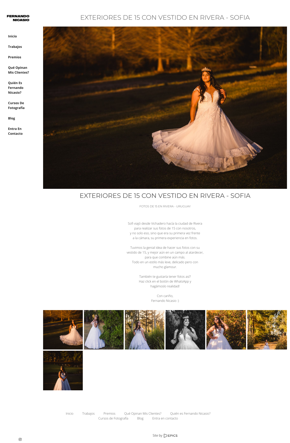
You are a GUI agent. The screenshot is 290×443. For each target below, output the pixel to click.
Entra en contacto (165, 418)
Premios (109, 413)
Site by (165, 435)
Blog (140, 418)
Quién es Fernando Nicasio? (190, 413)
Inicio (70, 413)
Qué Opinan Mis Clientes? (142, 413)
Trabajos (88, 413)
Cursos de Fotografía (113, 418)
